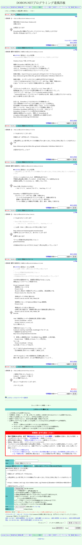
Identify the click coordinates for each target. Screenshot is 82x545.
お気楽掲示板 (34, 438)
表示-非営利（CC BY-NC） (60, 522)
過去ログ (77, 7)
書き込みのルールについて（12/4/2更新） (40, 436)
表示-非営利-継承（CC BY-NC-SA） (32, 524)
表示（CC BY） (10, 522)
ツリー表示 (28, 7)
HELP (8, 7)
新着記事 (20, 7)
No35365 (17, 267)
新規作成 (14, 7)
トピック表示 (47, 7)
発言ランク (56, 7)
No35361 (17, 55)
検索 (72, 7)
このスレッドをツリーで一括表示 (16, 397)
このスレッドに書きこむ (41, 409)
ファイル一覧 (66, 7)
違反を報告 (73, 42)
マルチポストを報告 (70, 40)
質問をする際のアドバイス (33, 440)
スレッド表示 (37, 7)
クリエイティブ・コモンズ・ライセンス (17, 518)
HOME (3, 7)
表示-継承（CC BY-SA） (43, 522)
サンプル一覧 (36, 510)
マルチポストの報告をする (20, 450)
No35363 (17, 169)
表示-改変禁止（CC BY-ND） (25, 522)
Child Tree (41, 543)
